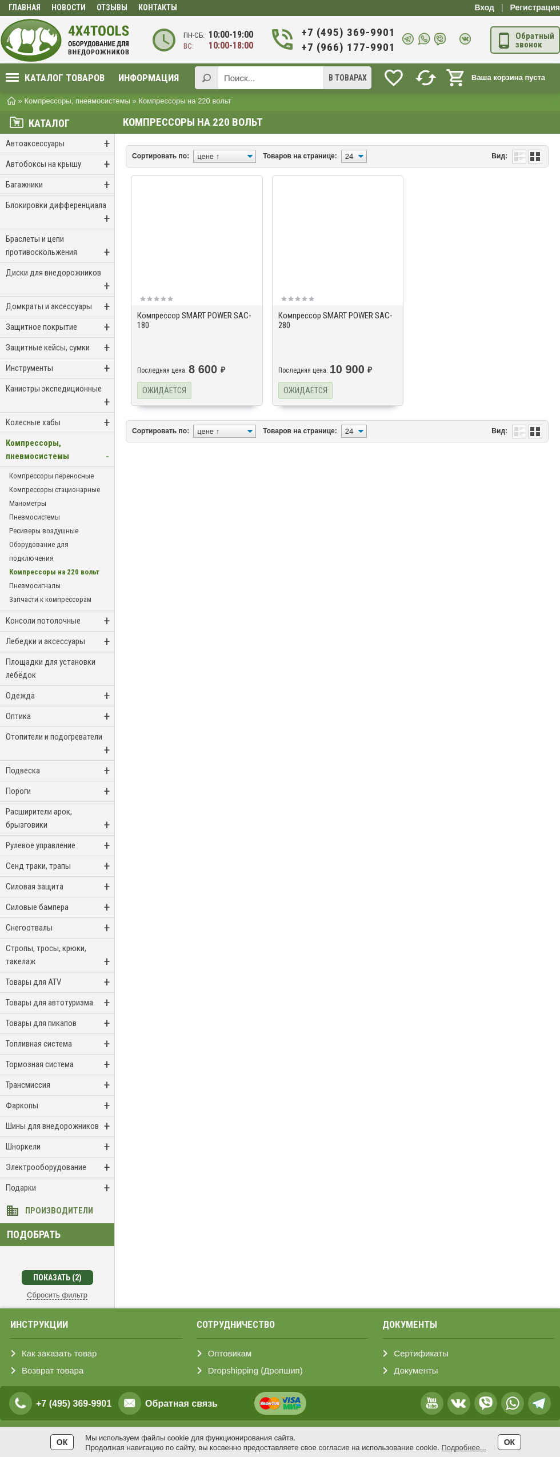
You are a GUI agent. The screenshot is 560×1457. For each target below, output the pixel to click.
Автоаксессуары (60, 144)
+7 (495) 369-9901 (348, 32)
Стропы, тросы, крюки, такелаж (60, 956)
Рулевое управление (60, 846)
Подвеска (60, 771)
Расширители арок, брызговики (60, 819)
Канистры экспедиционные (60, 396)
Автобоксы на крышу (60, 164)
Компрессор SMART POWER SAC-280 (335, 320)
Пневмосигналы (35, 585)
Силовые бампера (60, 907)
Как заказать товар (59, 1353)
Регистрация (535, 7)
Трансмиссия (60, 1085)
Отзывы (112, 7)
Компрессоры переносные (51, 476)
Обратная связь (181, 1403)
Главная (25, 7)
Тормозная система (60, 1064)
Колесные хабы (60, 423)
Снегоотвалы (60, 928)
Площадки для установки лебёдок (50, 668)
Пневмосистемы (34, 517)
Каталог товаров (55, 77)
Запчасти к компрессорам (50, 599)
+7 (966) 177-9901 (348, 47)
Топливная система (60, 1044)
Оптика (60, 716)
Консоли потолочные (60, 621)
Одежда (60, 696)
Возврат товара (52, 1370)
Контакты (157, 7)
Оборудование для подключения (39, 551)
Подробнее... (463, 1447)
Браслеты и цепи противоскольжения (60, 247)
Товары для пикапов (60, 1023)
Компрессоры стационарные (54, 489)
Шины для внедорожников (60, 1126)
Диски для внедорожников (60, 280)
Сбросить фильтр (57, 1295)
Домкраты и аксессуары (60, 307)
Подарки (60, 1188)
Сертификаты (421, 1353)
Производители (59, 1210)
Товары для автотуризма (60, 1003)
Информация (148, 77)
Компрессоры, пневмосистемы (60, 451)
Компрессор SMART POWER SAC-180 (194, 320)
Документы (416, 1370)
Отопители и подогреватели (60, 744)
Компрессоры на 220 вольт (54, 572)
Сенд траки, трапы (60, 866)
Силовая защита (60, 887)
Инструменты (60, 368)
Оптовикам (230, 1353)
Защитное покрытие (60, 327)
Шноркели (60, 1147)
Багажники (60, 185)
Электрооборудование (60, 1167)
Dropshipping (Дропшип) (255, 1370)
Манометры (27, 503)
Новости (68, 7)
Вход (484, 7)
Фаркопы (60, 1106)
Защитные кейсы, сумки (60, 348)
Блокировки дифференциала (60, 213)
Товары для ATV (60, 982)
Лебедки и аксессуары (60, 641)
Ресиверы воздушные (43, 530)
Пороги (60, 791)
